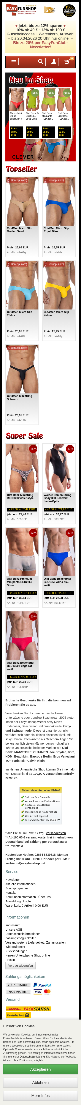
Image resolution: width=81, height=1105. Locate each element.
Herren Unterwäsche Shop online (27, 955)
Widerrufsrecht (15, 947)
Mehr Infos (40, 1096)
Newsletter (12, 879)
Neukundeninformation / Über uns (28, 897)
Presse (10, 959)
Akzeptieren (40, 1069)
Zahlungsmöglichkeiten (20, 938)
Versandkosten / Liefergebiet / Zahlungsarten (35, 942)
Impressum (12, 925)
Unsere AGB (13, 929)
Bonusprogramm (16, 888)
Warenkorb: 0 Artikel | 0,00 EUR (26, 905)
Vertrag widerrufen (20, 965)
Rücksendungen (16, 951)
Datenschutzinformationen (23, 934)
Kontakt (10, 892)
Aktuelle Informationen (20, 884)
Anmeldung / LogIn (18, 901)
